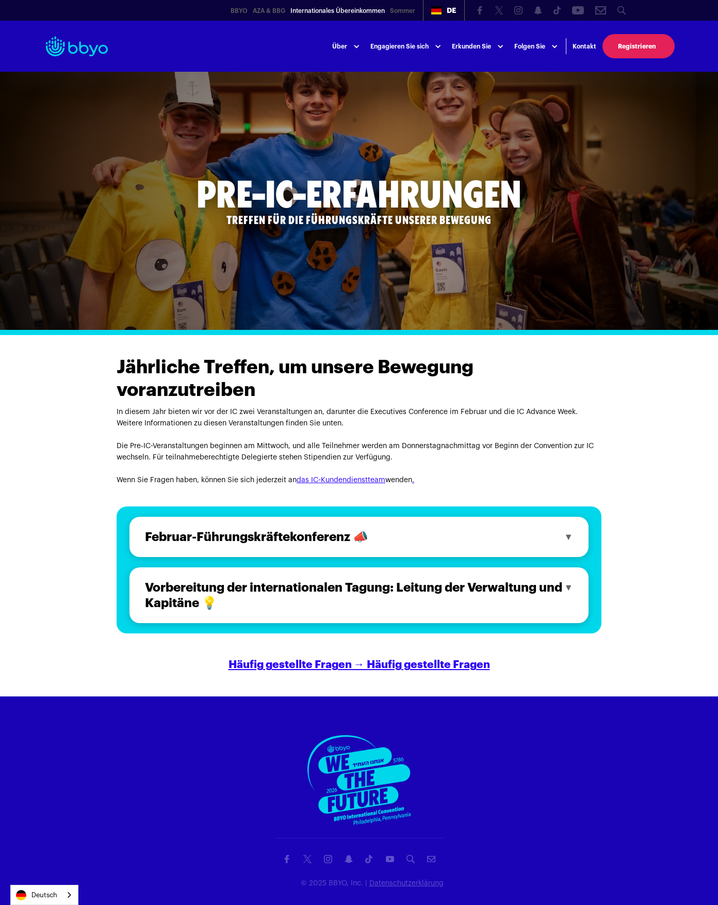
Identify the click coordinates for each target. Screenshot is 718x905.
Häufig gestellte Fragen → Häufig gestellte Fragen (359, 664)
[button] (443, 10)
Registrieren (637, 46)
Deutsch (36, 895)
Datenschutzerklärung (406, 883)
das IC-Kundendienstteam (341, 480)
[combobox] (44, 895)
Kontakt (584, 46)
